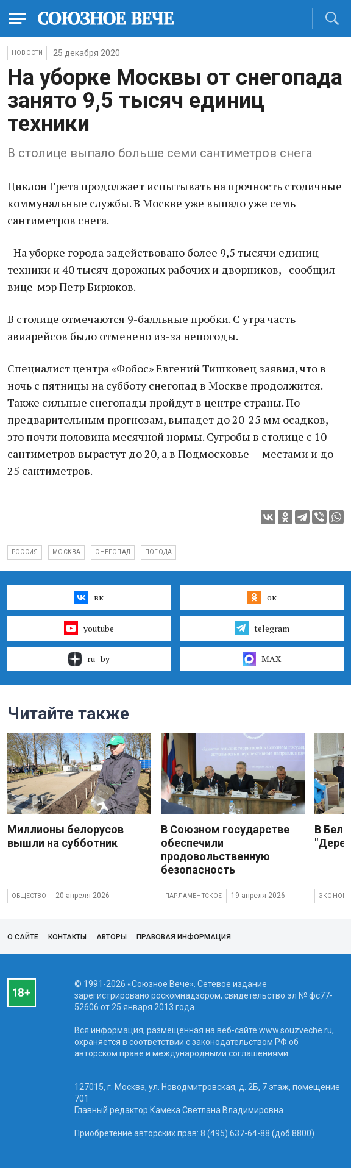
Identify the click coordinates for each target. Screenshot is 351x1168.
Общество (29, 895)
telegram (262, 628)
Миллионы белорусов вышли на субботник (65, 836)
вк (88, 597)
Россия (25, 552)
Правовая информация (183, 937)
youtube (88, 628)
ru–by (89, 659)
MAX (262, 659)
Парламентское (193, 895)
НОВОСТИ (27, 52)
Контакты (67, 937)
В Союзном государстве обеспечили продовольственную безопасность (225, 849)
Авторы (111, 937)
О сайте (22, 937)
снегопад (112, 552)
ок (261, 597)
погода (158, 552)
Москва (66, 552)
